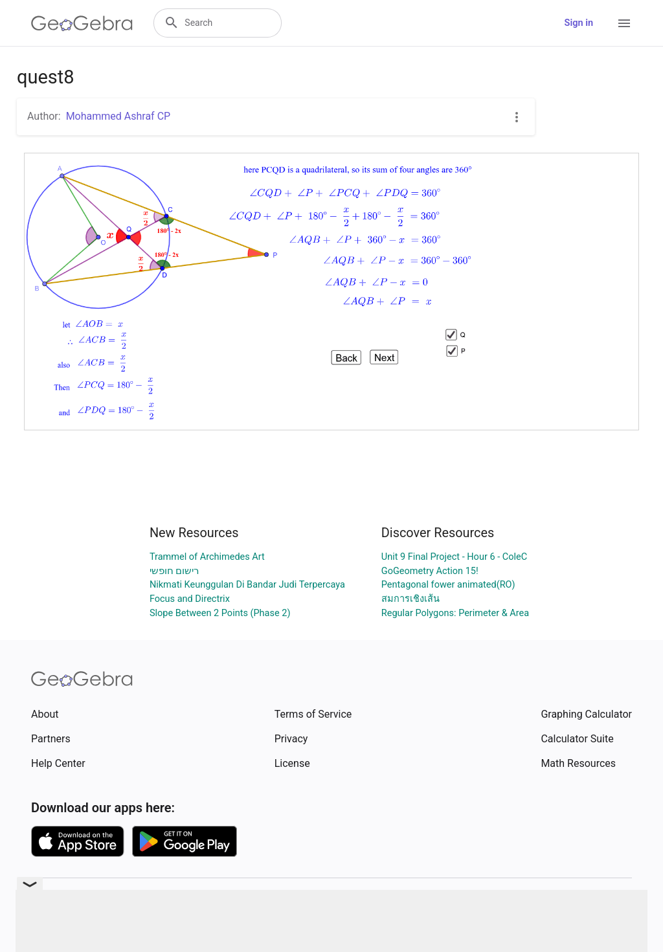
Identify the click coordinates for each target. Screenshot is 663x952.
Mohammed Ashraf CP (118, 116)
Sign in (579, 22)
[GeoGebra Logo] (82, 23)
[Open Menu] (624, 23)
